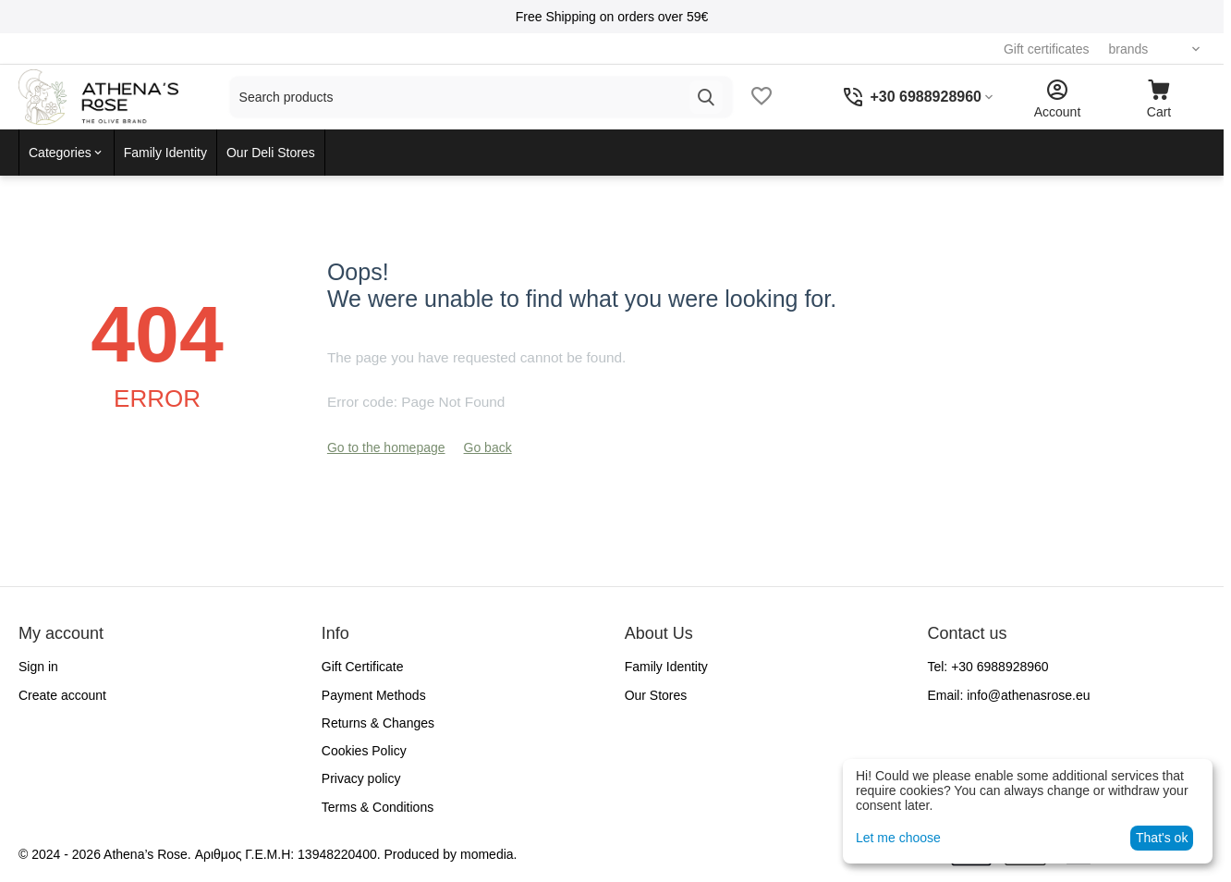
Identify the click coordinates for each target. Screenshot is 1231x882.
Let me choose (898, 837)
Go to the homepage (386, 447)
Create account (62, 695)
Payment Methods (374, 695)
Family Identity (666, 666)
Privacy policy (361, 778)
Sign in (38, 666)
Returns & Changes (378, 723)
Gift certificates (1039, 49)
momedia (487, 854)
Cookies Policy (364, 750)
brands (1120, 49)
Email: (1008, 695)
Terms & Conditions (377, 807)
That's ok (1162, 837)
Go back (488, 447)
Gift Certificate (363, 666)
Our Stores (656, 695)
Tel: (987, 666)
